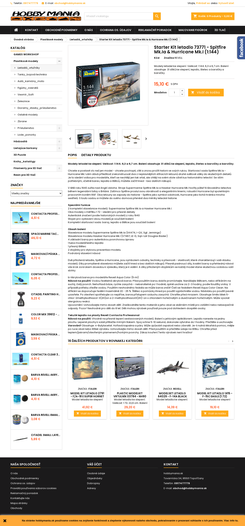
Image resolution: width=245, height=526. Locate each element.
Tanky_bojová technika (32, 74)
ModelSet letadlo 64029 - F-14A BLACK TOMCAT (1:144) (172, 396)
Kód (156, 58)
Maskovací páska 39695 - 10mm (45, 253)
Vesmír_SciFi (26, 94)
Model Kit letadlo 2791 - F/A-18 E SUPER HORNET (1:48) (87, 396)
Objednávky (94, 478)
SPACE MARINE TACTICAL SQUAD (45, 233)
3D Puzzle (20, 155)
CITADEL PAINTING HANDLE (45, 294)
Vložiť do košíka (205, 92)
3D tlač (220, 30)
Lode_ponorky (27, 135)
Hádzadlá (20, 141)
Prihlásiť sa (203, 3)
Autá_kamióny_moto (31, 81)
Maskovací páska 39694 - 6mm (45, 334)
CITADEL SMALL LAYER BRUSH (45, 435)
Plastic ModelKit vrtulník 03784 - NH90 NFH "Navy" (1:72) (130, 396)
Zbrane (22, 121)
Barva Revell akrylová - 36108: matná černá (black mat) (45, 394)
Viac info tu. (231, 520)
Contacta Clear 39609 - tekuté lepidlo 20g (45, 354)
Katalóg (18, 48)
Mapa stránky (19, 503)
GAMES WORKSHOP (26, 54)
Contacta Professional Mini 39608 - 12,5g (45, 213)
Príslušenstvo (26, 128)
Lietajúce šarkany (25, 148)
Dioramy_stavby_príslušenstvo (37, 108)
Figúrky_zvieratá (28, 88)
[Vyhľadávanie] (122, 16)
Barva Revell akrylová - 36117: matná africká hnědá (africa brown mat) (45, 374)
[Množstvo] (174, 92)
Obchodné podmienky (61, 30)
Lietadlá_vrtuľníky (29, 68)
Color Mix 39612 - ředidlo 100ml (45, 314)
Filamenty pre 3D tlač (28, 168)
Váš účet (94, 464)
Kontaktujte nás (20, 498)
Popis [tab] (72, 155)
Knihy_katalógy (24, 161)
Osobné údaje (96, 473)
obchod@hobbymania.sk (69, 3)
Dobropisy (93, 483)
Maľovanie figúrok (193, 30)
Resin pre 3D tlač (25, 175)
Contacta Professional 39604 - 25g (45, 274)
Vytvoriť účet (226, 3)
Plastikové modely (26, 61)
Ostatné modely (28, 114)
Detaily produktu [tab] (96, 155)
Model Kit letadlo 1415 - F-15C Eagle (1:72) (214, 394)
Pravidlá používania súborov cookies (33, 488)
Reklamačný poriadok (155, 30)
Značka (169, 58)
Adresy (91, 488)
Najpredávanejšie (25, 203)
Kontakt (31, 30)
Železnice (24, 101)
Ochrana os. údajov (115, 30)
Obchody (16, 508)
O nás (88, 30)
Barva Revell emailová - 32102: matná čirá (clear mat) (45, 414)
